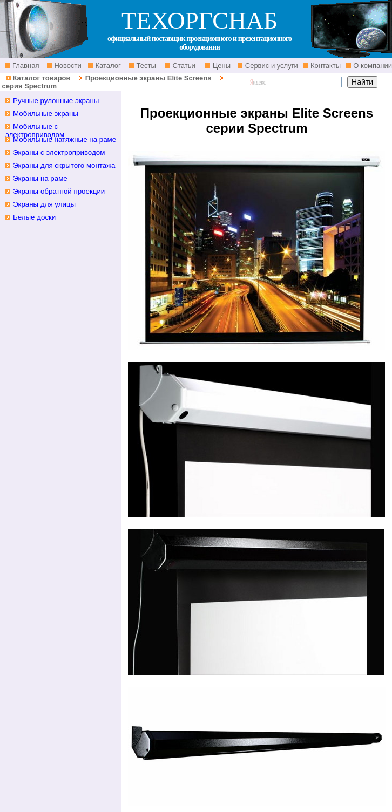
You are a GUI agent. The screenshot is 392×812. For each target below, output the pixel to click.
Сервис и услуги (270, 66)
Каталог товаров (41, 78)
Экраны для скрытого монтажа (64, 165)
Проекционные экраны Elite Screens (148, 78)
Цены (221, 66)
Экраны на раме (40, 178)
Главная (24, 66)
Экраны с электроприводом (59, 152)
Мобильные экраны (45, 114)
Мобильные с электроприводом (34, 130)
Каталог (107, 66)
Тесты (145, 66)
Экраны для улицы (44, 204)
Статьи (183, 66)
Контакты (324, 66)
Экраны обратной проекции (59, 191)
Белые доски (34, 217)
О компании (372, 66)
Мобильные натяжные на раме (64, 139)
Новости (67, 66)
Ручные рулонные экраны (56, 101)
